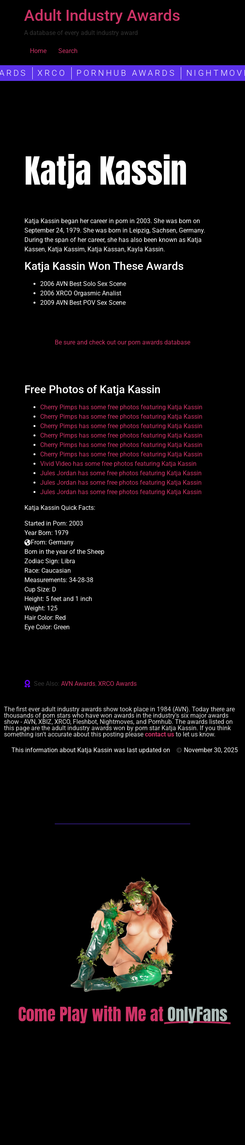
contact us (159, 734)
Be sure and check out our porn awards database (122, 342)
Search (68, 51)
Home (38, 51)
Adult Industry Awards (102, 15)
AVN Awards (78, 683)
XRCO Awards (117, 683)
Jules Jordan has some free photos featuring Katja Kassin (121, 473)
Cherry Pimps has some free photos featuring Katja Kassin (121, 407)
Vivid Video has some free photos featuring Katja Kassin (118, 463)
